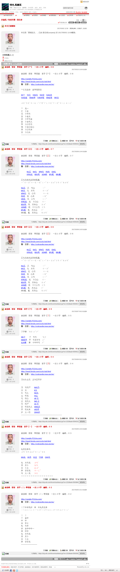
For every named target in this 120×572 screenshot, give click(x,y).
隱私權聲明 (44, 567)
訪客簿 (70, 15)
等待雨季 (30, 7)
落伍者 (10, 46)
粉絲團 (6, 570)
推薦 (85, 28)
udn (3, 12)
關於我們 (14, 567)
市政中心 (80, 15)
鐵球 (36, 7)
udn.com (86, 567)
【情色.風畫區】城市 (25, 12)
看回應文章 (62, 22)
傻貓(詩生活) (17, 7)
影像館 (43, 15)
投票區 (35, 15)
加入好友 (12, 50)
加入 (106, 570)
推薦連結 (52, 15)
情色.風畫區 (15, 5)
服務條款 (28, 567)
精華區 (26, 15)
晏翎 (44, 7)
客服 (50, 567)
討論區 (18, 15)
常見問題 (21, 567)
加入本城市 (13, 9)
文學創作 (11, 12)
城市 (6, 12)
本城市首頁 (8, 15)
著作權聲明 (35, 567)
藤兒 (40, 7)
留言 (6, 50)
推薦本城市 (20, 9)
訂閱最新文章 (38, 9)
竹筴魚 (6, 58)
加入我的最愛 (29, 9)
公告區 (62, 15)
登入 (102, 570)
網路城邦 (86, 2)
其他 (16, 12)
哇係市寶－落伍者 (15, 20)
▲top (87, 563)
